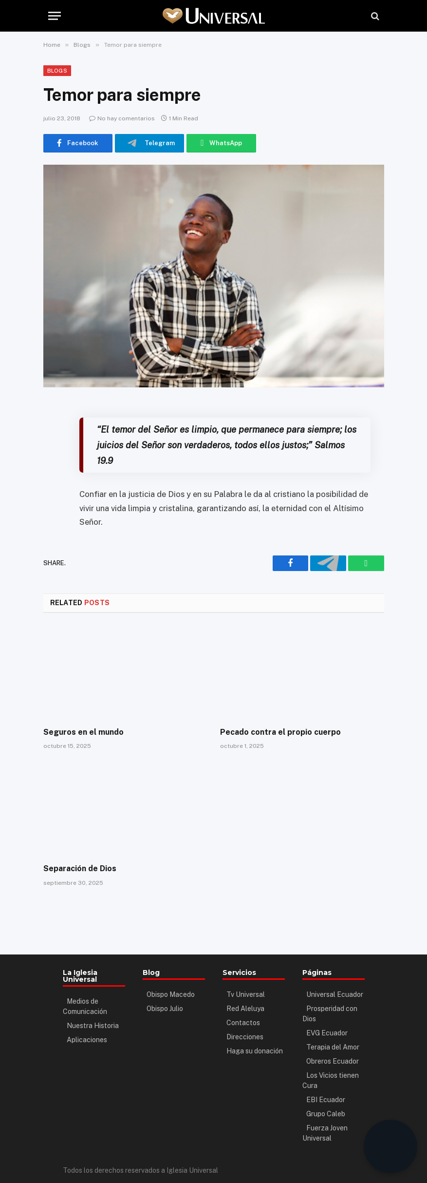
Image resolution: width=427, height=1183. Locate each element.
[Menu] (54, 16)
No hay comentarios (122, 118)
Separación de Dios (79, 868)
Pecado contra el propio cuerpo (280, 732)
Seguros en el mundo (83, 732)
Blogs (57, 71)
